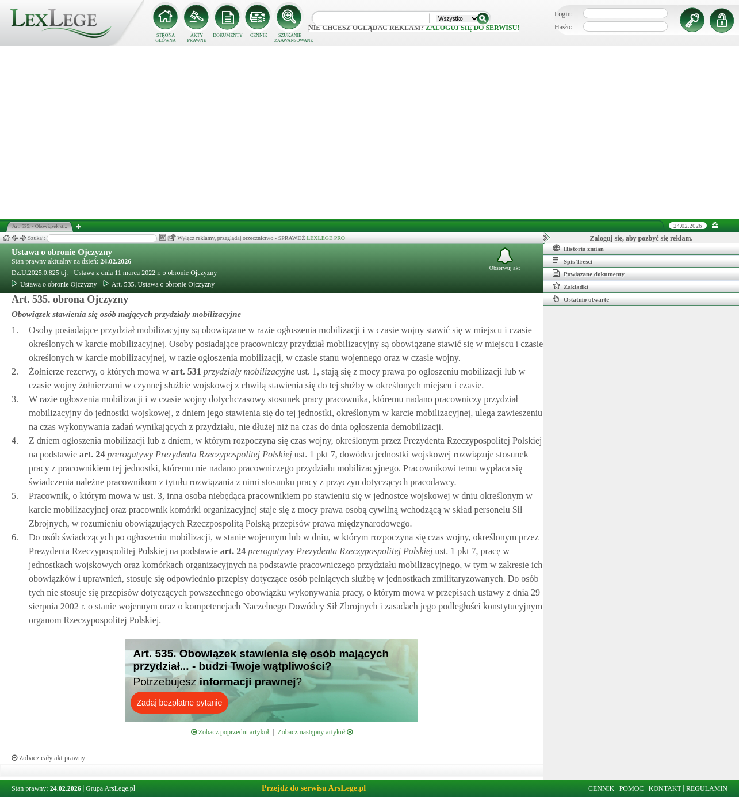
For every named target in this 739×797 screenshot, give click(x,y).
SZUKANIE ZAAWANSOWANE (289, 38)
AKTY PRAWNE (196, 38)
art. (185, 371)
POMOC (631, 788)
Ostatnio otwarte (581, 299)
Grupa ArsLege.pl (110, 788)
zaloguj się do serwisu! (472, 28)
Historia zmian (578, 248)
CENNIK (258, 35)
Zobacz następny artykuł (315, 732)
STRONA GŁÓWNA (165, 38)
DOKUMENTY (228, 35)
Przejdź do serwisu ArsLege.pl (314, 788)
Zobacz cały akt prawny (48, 758)
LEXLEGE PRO (326, 238)
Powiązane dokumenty (589, 273)
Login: (563, 14)
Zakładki (570, 286)
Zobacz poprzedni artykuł (230, 732)
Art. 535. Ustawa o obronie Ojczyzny (159, 284)
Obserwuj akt (504, 259)
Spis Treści (572, 261)
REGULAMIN (706, 788)
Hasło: (563, 27)
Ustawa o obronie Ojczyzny (62, 252)
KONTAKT (665, 788)
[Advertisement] (370, 132)
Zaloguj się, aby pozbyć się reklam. (641, 238)
